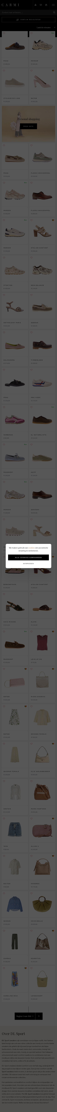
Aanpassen (28, 563)
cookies (31, 548)
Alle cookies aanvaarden (28, 557)
